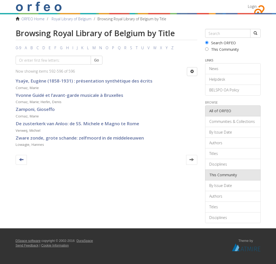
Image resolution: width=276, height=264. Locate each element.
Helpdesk (217, 79)
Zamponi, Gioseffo (35, 109)
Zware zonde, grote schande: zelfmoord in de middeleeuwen (80, 138)
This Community (222, 49)
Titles (213, 153)
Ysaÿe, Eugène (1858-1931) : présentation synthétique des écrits (84, 81)
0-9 (18, 47)
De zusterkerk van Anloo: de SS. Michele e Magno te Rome (77, 124)
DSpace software (28, 241)
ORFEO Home (33, 18)
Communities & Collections (232, 121)
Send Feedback (27, 245)
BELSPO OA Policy (224, 89)
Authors (215, 142)
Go (96, 60)
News (213, 68)
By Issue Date (220, 132)
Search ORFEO (220, 42)
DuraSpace (85, 241)
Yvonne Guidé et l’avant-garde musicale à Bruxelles (69, 95)
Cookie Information (55, 245)
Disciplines (218, 164)
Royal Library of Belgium (71, 18)
